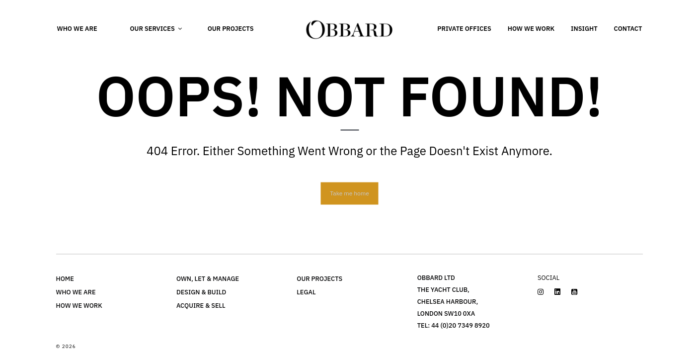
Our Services (152, 28)
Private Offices (464, 28)
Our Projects (231, 28)
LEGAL (306, 292)
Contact (628, 28)
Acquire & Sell (201, 305)
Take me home (349, 192)
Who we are (77, 28)
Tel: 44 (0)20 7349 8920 (453, 325)
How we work (531, 28)
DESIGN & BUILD (201, 292)
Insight (584, 28)
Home (65, 278)
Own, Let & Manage (207, 278)
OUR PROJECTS (319, 278)
